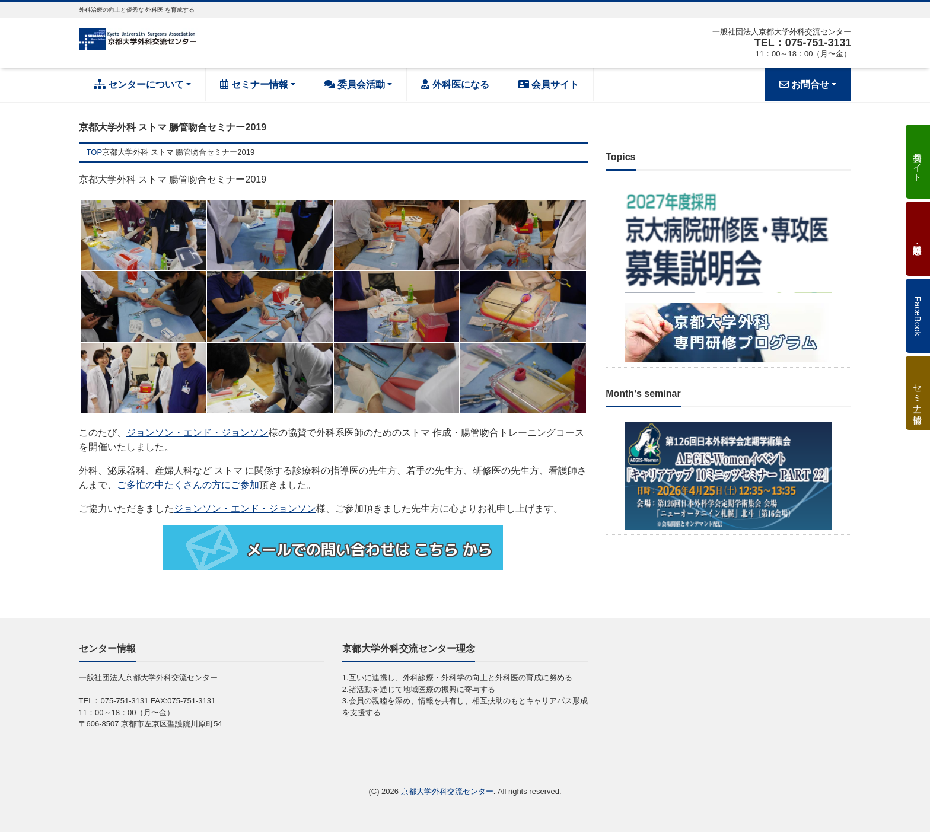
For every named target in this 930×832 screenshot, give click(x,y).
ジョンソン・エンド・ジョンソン (197, 433)
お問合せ (804, 84)
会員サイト (548, 84)
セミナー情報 (254, 84)
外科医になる (455, 84)
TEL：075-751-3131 (802, 43)
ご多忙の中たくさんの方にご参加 (188, 485)
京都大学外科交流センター (447, 791)
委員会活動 (354, 84)
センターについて (139, 84)
